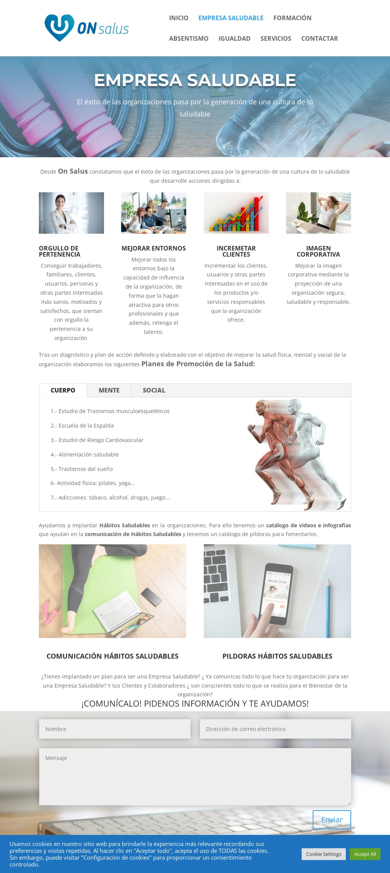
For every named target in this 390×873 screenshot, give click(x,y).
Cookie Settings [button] (323, 854)
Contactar (319, 39)
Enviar (332, 819)
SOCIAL (154, 390)
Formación (292, 18)
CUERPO (63, 390)
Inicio (179, 18)
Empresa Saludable (231, 18)
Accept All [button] (365, 854)
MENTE (109, 390)
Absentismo (189, 39)
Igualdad (235, 39)
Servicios (276, 39)
